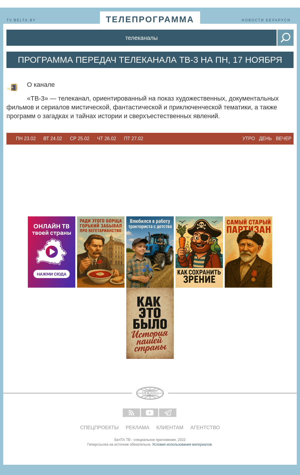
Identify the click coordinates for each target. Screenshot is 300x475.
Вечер (284, 138)
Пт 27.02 (133, 138)
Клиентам (169, 427)
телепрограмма (150, 19)
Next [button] (150, 139)
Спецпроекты (99, 427)
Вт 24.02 (52, 138)
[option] (25, 139)
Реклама (137, 427)
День (265, 138)
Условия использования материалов (182, 444)
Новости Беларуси (266, 20)
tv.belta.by (21, 20)
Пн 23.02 (26, 138)
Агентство (205, 427)
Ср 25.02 (80, 138)
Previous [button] (9, 139)
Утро (248, 138)
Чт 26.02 (106, 138)
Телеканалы (141, 38)
